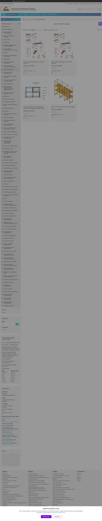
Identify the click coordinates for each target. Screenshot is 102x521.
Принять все (46, 516)
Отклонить (58, 516)
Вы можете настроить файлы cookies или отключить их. (50, 513)
